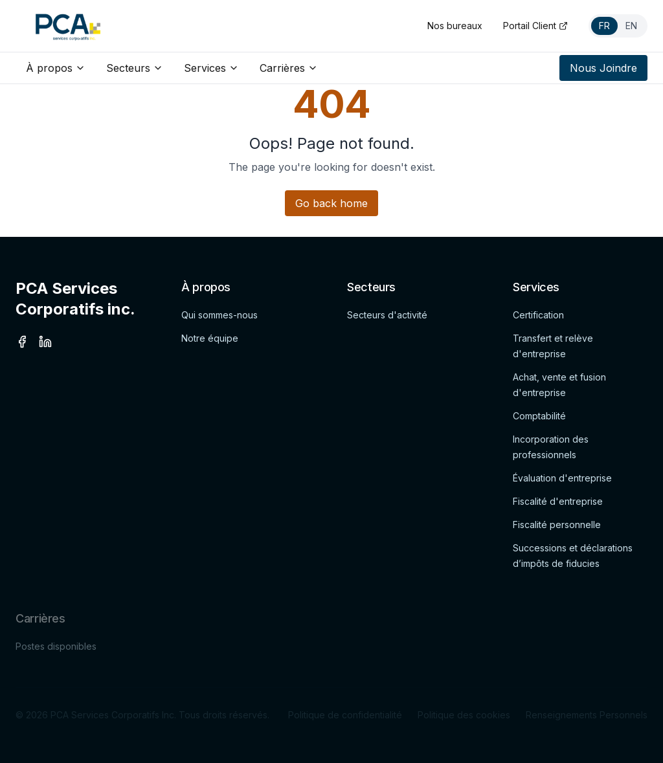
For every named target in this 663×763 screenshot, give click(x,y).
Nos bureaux (454, 25)
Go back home (331, 203)
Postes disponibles (56, 649)
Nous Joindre (603, 67)
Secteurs (134, 67)
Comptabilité (539, 415)
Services (211, 67)
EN (631, 25)
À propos (55, 67)
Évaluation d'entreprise (562, 477)
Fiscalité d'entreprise (558, 501)
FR (604, 25)
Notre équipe (209, 338)
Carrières (289, 67)
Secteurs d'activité (387, 314)
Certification (538, 314)
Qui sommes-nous (219, 314)
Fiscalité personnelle (557, 524)
